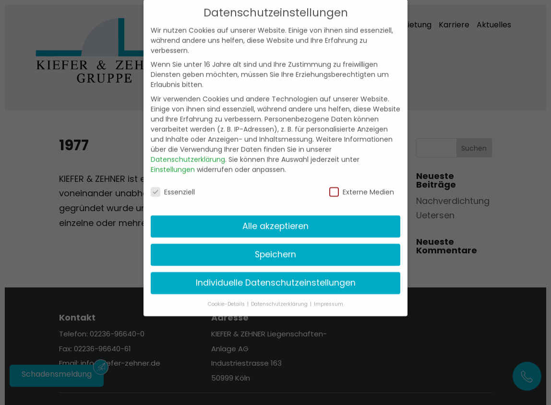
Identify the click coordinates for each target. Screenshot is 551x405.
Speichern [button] (275, 247)
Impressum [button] (328, 296)
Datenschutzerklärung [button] (280, 296)
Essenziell (173, 185)
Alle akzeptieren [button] (275, 219)
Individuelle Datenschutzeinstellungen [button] (276, 275)
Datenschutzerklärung (188, 151)
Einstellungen (173, 162)
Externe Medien (361, 185)
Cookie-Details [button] (227, 296)
